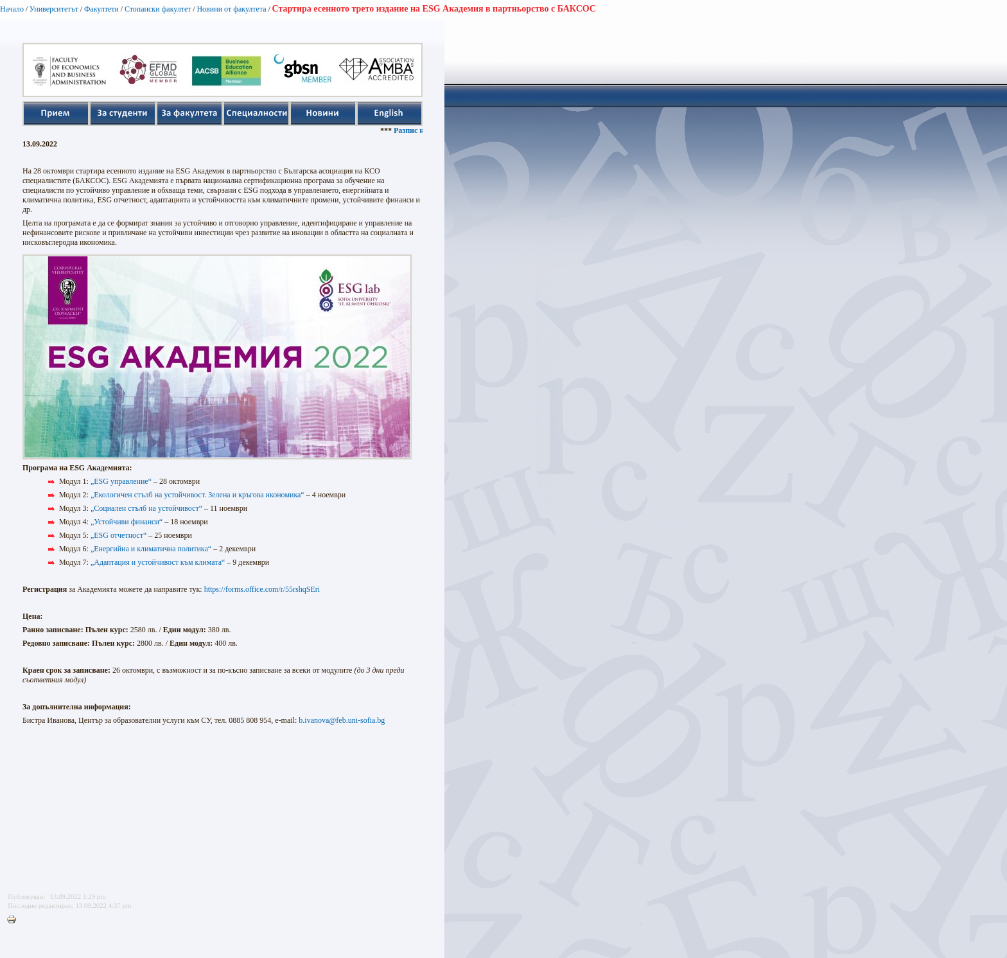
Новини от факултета (231, 8)
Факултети (101, 8)
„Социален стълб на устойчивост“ (146, 508)
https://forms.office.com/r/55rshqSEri (262, 589)
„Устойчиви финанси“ (126, 521)
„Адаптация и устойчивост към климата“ (158, 562)
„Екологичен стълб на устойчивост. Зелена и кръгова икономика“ (197, 494)
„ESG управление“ (121, 481)
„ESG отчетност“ (118, 535)
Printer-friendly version (14, 920)
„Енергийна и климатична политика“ (151, 548)
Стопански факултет (158, 8)
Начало (12, 8)
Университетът (54, 8)
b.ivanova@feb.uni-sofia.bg (342, 720)
